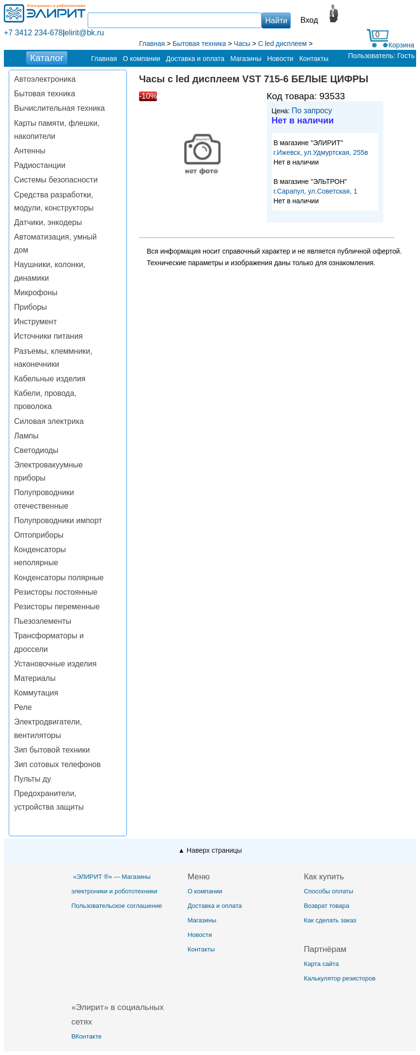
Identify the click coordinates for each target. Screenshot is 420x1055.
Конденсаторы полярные (59, 577)
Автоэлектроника (45, 79)
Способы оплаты (328, 891)
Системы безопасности (56, 180)
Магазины (245, 58)
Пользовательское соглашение (116, 905)
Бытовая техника (44, 94)
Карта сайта (321, 963)
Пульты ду (32, 779)
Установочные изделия (55, 664)
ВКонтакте (86, 1036)
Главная (104, 58)
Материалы (35, 678)
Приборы (30, 307)
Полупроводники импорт (58, 520)
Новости (280, 58)
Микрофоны (35, 292)
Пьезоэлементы (42, 621)
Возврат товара (326, 905)
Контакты (313, 58)
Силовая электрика (49, 421)
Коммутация (36, 693)
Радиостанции (39, 165)
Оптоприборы (38, 535)
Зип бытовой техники (52, 750)
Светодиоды (36, 450)
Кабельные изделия (49, 379)
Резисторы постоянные (55, 592)
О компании (141, 58)
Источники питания (48, 336)
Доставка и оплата (195, 58)
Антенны (30, 151)
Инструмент (35, 321)
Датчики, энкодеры (48, 222)
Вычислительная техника (59, 108)
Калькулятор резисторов (339, 978)
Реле (23, 707)
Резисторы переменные (57, 607)
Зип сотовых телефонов (57, 764)
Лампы (26, 436)
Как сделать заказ (330, 920)
